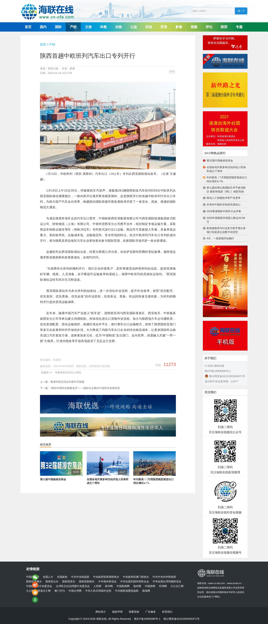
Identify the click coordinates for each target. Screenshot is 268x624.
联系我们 (167, 611)
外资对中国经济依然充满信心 (223, 204)
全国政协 (62, 577)
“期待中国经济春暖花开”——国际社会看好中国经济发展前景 (85, 388)
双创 (148, 27)
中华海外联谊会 (107, 581)
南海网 (146, 590)
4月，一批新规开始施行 (220, 238)
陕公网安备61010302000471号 (225, 376)
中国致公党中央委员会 (39, 586)
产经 (73, 27)
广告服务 (150, 611)
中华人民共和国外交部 (98, 590)
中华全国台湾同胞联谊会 (167, 581)
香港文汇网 (44, 590)
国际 (58, 27)
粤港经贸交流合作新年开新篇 (67, 381)
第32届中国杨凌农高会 (53, 479)
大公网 (30, 590)
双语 (163, 27)
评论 (209, 27)
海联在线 (201, 583)
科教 (103, 27)
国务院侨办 (68, 581)
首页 (28, 27)
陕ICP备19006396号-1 (218, 370)
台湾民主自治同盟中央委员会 (73, 586)
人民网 (97, 586)
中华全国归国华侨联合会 (134, 581)
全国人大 (48, 577)
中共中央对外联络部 (164, 577)
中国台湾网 (75, 590)
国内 (43, 27)
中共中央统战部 (80, 577)
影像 (179, 27)
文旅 (88, 27)
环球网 (163, 586)
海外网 (137, 586)
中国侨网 (150, 586)
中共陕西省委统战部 (126, 590)
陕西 (224, 27)
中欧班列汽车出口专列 (68, 372)
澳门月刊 (59, 590)
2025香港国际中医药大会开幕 (224, 211)
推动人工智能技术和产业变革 (223, 197)
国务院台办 (51, 581)
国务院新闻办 (87, 581)
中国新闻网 (123, 586)
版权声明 (117, 611)
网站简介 (100, 611)
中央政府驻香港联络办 (106, 577)
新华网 (109, 586)
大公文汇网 (177, 586)
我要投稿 (134, 611)
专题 (239, 27)
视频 (194, 27)
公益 (133, 27)
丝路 (118, 27)
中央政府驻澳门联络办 (136, 577)
